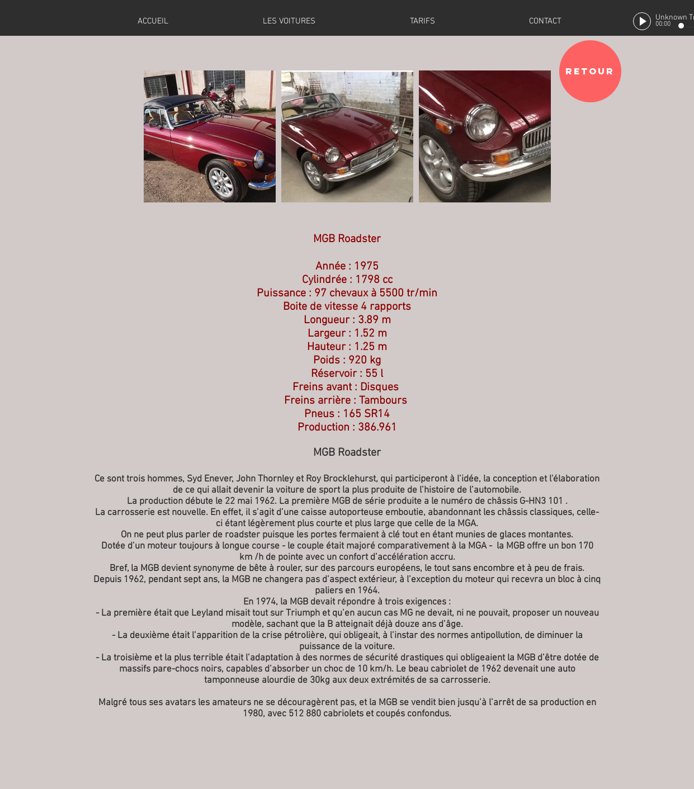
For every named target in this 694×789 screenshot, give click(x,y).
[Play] (642, 21)
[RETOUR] (590, 71)
